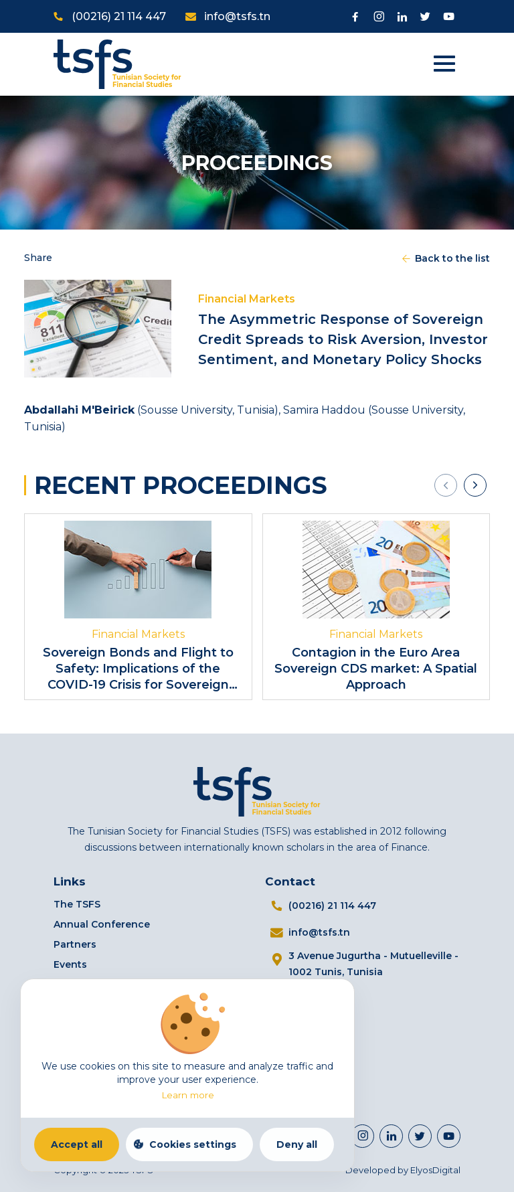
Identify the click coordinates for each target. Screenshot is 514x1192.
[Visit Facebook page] (355, 16)
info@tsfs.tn (237, 16)
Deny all (296, 1144)
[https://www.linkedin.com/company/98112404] (391, 1136)
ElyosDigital (435, 1170)
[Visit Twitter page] (425, 16)
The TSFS (77, 904)
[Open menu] (450, 64)
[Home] (117, 63)
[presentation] (445, 485)
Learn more (187, 1095)
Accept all (76, 1144)
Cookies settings (192, 1144)
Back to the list (445, 258)
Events (70, 964)
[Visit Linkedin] (402, 16)
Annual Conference (102, 924)
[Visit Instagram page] (378, 16)
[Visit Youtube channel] (448, 16)
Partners (75, 944)
